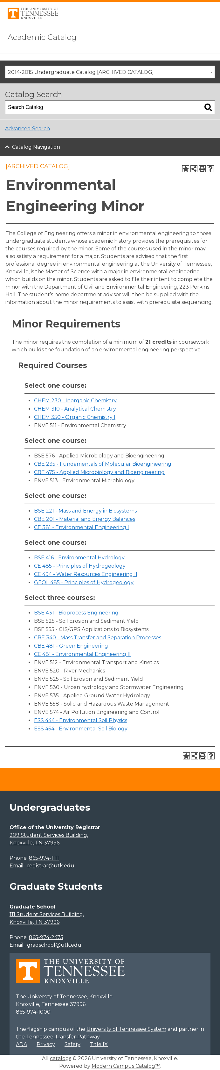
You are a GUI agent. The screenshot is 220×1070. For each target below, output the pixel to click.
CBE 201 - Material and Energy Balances (84, 519)
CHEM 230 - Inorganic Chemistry (75, 401)
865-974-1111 (44, 858)
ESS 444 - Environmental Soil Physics (80, 720)
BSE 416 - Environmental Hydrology (79, 558)
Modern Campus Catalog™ (126, 1066)
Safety (72, 1044)
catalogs (60, 1058)
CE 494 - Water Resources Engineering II (85, 574)
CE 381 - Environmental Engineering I (81, 527)
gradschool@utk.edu (54, 945)
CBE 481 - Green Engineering (71, 646)
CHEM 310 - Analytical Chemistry (75, 409)
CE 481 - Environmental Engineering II (82, 654)
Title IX (99, 1044)
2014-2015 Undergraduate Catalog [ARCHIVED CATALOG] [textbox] (81, 72)
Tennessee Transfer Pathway (63, 1037)
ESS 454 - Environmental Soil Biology (80, 729)
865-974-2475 (46, 937)
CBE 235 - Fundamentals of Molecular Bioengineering (102, 464)
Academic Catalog (42, 37)
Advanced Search (27, 129)
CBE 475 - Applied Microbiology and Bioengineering (99, 472)
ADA (21, 1044)
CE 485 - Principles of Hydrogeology (80, 566)
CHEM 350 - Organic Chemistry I (74, 417)
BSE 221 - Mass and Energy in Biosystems (85, 511)
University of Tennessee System (126, 1029)
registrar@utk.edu (50, 866)
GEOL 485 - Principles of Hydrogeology (84, 582)
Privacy (46, 1044)
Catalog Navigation (36, 147)
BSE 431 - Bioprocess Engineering (76, 613)
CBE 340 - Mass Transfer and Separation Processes (97, 638)
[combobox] (110, 72)
